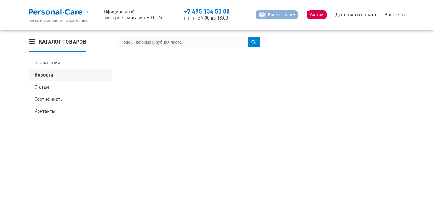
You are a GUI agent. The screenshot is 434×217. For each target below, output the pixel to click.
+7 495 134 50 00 (207, 11)
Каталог (62, 42)
